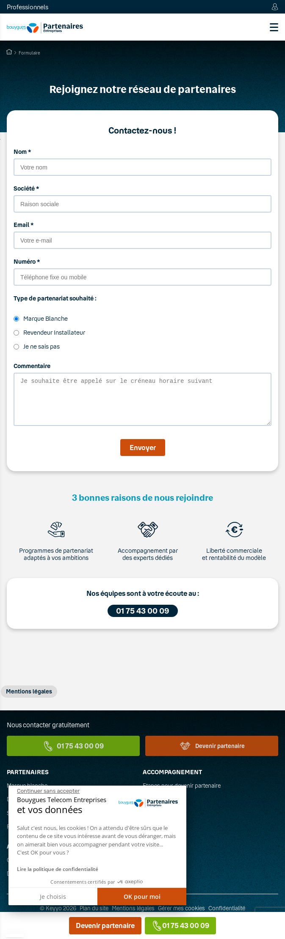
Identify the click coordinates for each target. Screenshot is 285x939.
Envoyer (143, 455)
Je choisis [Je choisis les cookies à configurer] (53, 897)
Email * (23, 224)
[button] (14, 935)
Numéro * (27, 261)
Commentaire (32, 365)
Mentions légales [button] (29, 699)
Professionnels (27, 7)
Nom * (22, 151)
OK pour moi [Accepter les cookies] (142, 897)
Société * (26, 188)
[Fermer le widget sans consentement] (48, 791)
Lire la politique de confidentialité (57, 869)
